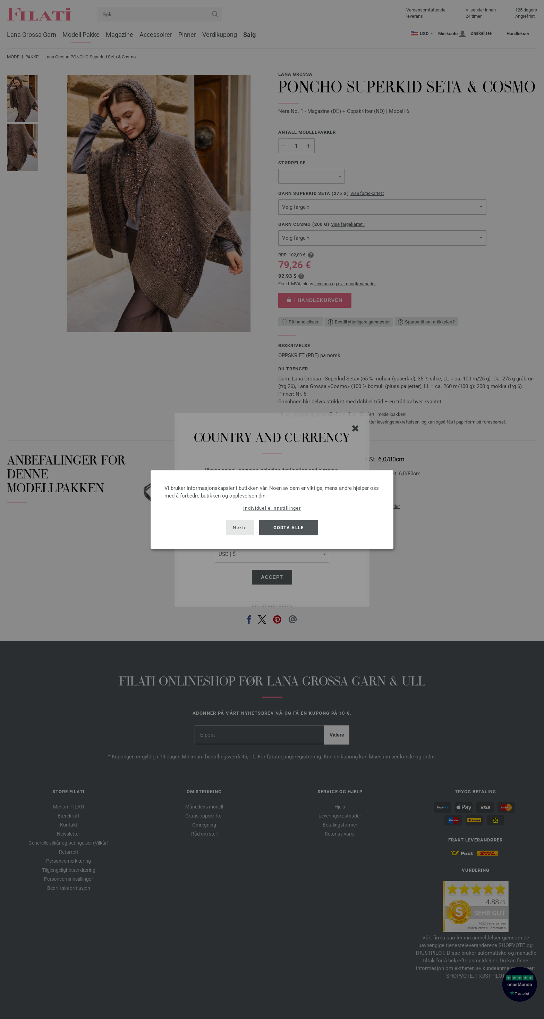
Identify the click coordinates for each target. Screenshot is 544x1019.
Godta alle (288, 527)
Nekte (240, 527)
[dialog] (272, 509)
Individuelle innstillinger (272, 507)
